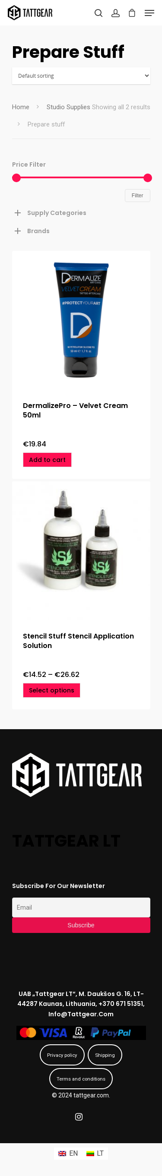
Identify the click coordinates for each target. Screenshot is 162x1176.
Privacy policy (62, 1055)
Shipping (105, 1055)
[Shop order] (81, 75)
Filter (137, 196)
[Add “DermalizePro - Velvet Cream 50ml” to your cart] (47, 459)
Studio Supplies (68, 107)
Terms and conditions (81, 1079)
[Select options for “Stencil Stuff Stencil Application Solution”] (51, 690)
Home (20, 107)
